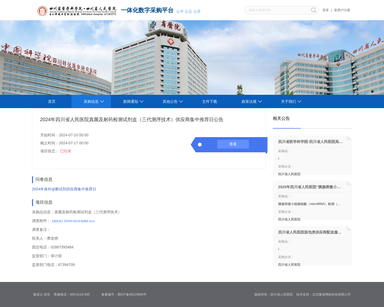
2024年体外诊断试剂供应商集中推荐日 (64, 189)
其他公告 (170, 101)
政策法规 (249, 101)
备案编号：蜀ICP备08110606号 (125, 294)
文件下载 (209, 101)
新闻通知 (130, 101)
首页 (51, 101)
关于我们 (288, 101)
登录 (325, 10)
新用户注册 (342, 10)
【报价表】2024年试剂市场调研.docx (73, 221)
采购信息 (91, 101)
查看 (233, 144)
